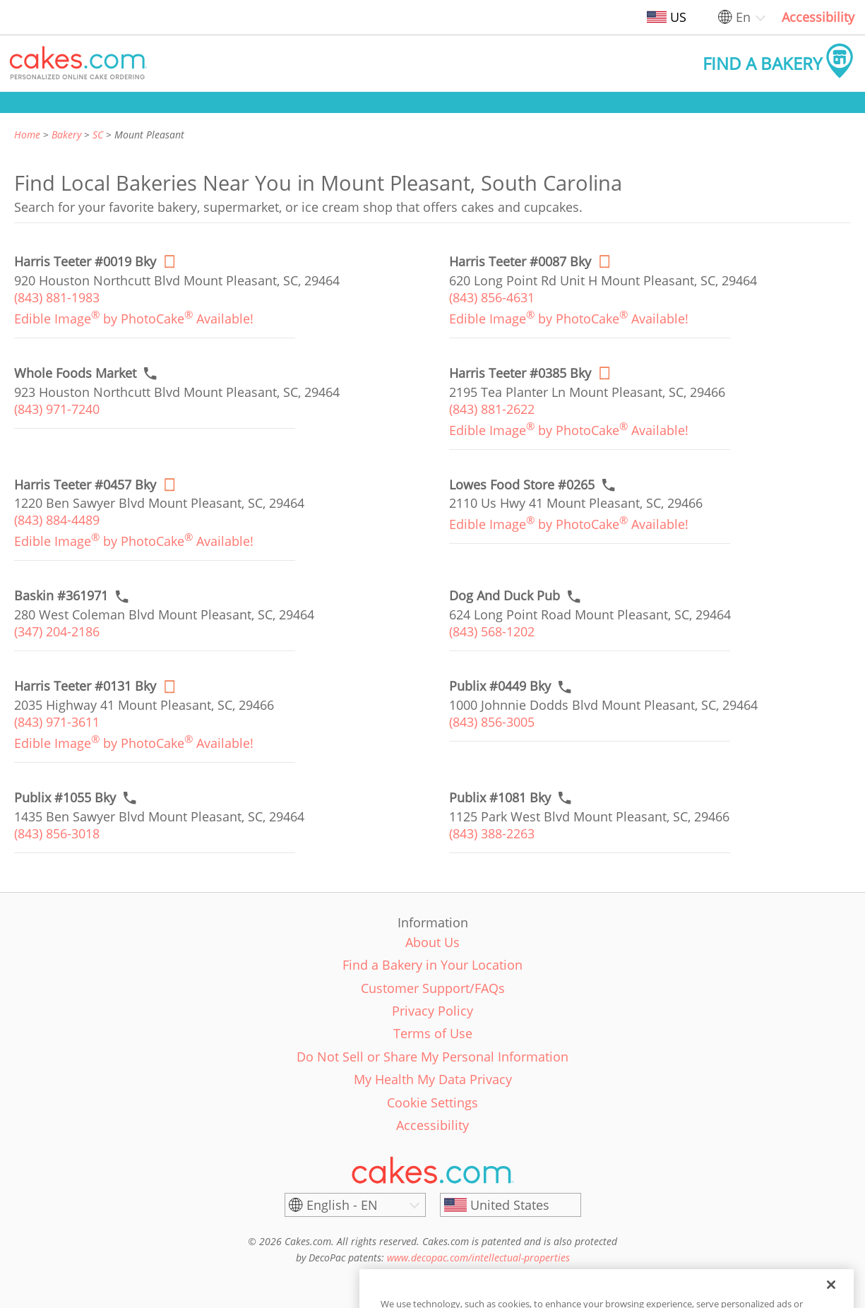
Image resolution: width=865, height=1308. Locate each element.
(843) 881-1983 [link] (57, 297)
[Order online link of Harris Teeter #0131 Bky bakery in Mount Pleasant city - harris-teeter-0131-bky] (85, 686)
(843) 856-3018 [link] (57, 833)
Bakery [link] (66, 134)
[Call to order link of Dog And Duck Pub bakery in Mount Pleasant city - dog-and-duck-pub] (504, 595)
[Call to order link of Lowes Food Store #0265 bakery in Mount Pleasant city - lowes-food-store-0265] (522, 485)
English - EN (342, 1204)
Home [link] (27, 134)
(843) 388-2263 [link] (492, 833)
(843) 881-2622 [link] (492, 408)
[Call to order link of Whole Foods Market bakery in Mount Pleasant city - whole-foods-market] (75, 373)
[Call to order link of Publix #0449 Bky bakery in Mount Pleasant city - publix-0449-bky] (500, 686)
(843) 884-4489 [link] (57, 519)
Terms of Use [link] (432, 1033)
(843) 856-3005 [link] (492, 721)
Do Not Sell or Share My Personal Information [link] (432, 1056)
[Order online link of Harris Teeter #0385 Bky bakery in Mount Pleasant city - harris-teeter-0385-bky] (520, 373)
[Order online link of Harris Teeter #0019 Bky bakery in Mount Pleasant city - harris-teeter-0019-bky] (85, 261)
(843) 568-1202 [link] (492, 631)
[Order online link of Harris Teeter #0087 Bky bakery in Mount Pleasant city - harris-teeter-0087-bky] (520, 261)
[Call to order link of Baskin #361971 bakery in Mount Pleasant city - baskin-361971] (61, 595)
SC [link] (98, 134)
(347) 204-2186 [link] (57, 631)
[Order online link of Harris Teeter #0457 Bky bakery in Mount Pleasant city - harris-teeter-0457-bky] (85, 485)
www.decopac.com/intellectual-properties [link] (478, 1257)
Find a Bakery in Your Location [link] (432, 964)
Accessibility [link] (818, 16)
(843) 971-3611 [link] (57, 721)
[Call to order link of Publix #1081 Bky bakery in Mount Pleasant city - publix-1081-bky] (500, 797)
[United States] (510, 1205)
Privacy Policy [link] (432, 1010)
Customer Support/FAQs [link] (433, 988)
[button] (78, 63)
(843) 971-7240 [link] (57, 408)
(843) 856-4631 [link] (492, 297)
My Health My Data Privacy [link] (433, 1079)
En (743, 16)
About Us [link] (432, 942)
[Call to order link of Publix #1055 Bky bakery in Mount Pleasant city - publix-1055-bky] (65, 797)
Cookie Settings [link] (432, 1102)
